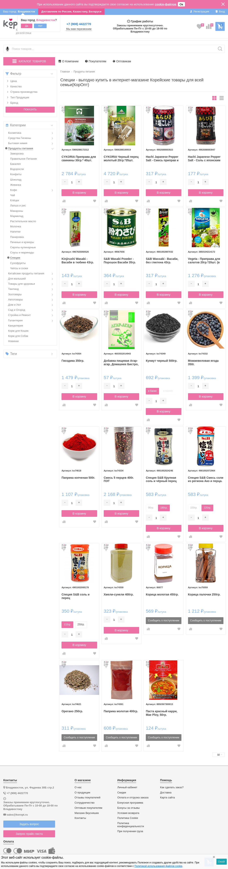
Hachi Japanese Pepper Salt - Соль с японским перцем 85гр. (204, 158)
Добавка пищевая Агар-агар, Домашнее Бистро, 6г (121, 362)
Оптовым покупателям (88, 807)
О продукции (82, 792)
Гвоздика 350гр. (73, 360)
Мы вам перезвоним (78, 29)
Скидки (121, 792)
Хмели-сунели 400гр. (119, 594)
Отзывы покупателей (87, 797)
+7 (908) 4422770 (78, 24)
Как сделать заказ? (172, 787)
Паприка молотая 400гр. (121, 711)
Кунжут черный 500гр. (161, 360)
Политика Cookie (127, 818)
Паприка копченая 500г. (78, 477)
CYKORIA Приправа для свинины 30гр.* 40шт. (79, 158)
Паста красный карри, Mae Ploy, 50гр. (161, 713)
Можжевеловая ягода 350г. (203, 362)
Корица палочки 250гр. (204, 594)
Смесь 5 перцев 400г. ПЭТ (119, 479)
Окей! (221, 861)
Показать (30, 109)
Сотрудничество (84, 802)
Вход (220, 11)
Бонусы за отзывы (128, 807)
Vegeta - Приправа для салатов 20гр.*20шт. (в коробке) (204, 260)
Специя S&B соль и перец (75, 596)
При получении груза (130, 831)
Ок (181, 4)
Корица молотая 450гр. (162, 594)
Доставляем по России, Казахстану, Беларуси (71, 11)
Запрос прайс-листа (29, 833)
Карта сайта (167, 797)
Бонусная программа (130, 802)
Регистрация (199, 11)
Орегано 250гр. (72, 711)
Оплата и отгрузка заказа (132, 797)
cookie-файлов (165, 4)
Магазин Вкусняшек (87, 813)
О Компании (68, 61)
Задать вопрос (29, 824)
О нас (78, 787)
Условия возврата (128, 813)
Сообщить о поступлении (163, 620)
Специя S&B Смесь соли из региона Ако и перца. (205, 479)
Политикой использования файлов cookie (158, 866)
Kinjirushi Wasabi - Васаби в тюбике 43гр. (78, 260)
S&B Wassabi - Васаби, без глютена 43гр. (162, 260)
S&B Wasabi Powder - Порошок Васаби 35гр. (120, 260)
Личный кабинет (127, 787)
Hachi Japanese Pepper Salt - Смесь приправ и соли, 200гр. (162, 158)
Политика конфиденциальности (130, 825)
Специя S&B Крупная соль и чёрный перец (161, 479)
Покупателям (95, 61)
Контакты (80, 818)
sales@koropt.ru (17, 814)
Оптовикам (122, 61)
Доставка (165, 792)
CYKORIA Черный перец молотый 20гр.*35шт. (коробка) (121, 158)
